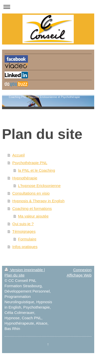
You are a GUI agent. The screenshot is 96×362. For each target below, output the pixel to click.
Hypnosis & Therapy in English (38, 201)
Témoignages (24, 231)
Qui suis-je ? (23, 224)
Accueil (18, 155)
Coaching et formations (32, 208)
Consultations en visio (31, 193)
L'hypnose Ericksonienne (39, 185)
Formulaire (27, 239)
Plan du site (15, 275)
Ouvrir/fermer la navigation (48, 6)
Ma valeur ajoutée (33, 216)
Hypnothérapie (24, 178)
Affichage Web (79, 275)
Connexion (82, 270)
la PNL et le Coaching (36, 170)
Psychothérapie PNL (29, 163)
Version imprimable (24, 270)
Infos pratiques (24, 246)
